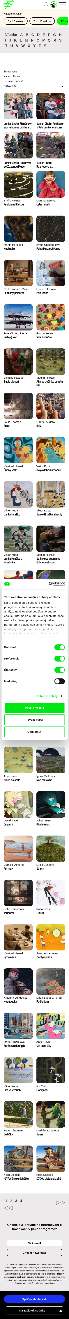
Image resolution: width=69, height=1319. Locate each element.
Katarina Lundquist (15, 997)
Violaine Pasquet (14, 377)
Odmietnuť (34, 731)
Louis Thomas (12, 421)
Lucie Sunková (45, 864)
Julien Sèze (43, 820)
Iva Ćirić (41, 1086)
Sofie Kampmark (14, 909)
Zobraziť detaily (47, 696)
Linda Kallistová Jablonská (46, 289)
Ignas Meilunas (45, 776)
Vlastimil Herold (13, 466)
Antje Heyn (43, 1041)
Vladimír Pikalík (45, 377)
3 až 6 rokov (16, 21)
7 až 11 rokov (42, 21)
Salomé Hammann (47, 953)
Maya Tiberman (13, 1130)
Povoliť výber (34, 719)
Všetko (11, 35)
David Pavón (11, 820)
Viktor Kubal (43, 466)
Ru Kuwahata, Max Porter (15, 289)
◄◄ (19, 1208)
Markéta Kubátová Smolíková (47, 1131)
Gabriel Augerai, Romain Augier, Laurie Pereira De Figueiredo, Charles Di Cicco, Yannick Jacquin (50, 422)
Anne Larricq (11, 776)
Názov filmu (10, 86)
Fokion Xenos (44, 333)
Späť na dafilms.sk (34, 1299)
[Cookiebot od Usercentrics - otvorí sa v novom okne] (49, 584)
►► (50, 1202)
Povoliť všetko (34, 707)
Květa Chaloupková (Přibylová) (48, 245)
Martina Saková (46, 200)
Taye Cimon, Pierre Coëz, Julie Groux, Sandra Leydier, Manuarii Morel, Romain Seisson (15, 334)
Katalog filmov (12, 76)
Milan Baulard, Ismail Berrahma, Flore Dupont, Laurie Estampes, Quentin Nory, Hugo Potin (49, 998)
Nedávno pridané (13, 81)
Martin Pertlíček (13, 244)
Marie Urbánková (14, 1041)
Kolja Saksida (12, 1174)
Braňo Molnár (12, 200)
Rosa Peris (43, 909)
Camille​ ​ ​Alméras (14, 864)
